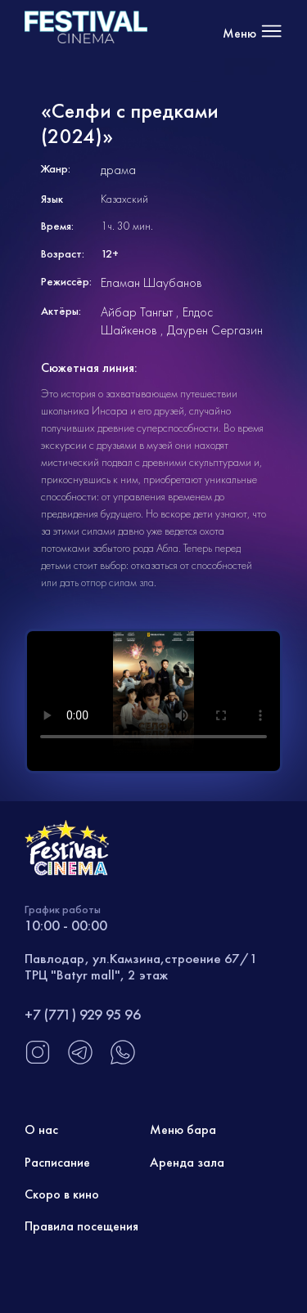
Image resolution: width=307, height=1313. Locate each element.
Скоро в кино (62, 1194)
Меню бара (183, 1129)
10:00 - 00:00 (66, 925)
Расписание (57, 1162)
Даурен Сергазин (215, 329)
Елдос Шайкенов (157, 320)
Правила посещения (81, 1226)
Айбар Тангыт (137, 311)
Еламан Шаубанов (151, 282)
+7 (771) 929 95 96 (83, 1014)
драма (118, 169)
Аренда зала (187, 1162)
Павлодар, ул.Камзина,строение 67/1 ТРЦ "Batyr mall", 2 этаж (141, 966)
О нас (41, 1129)
